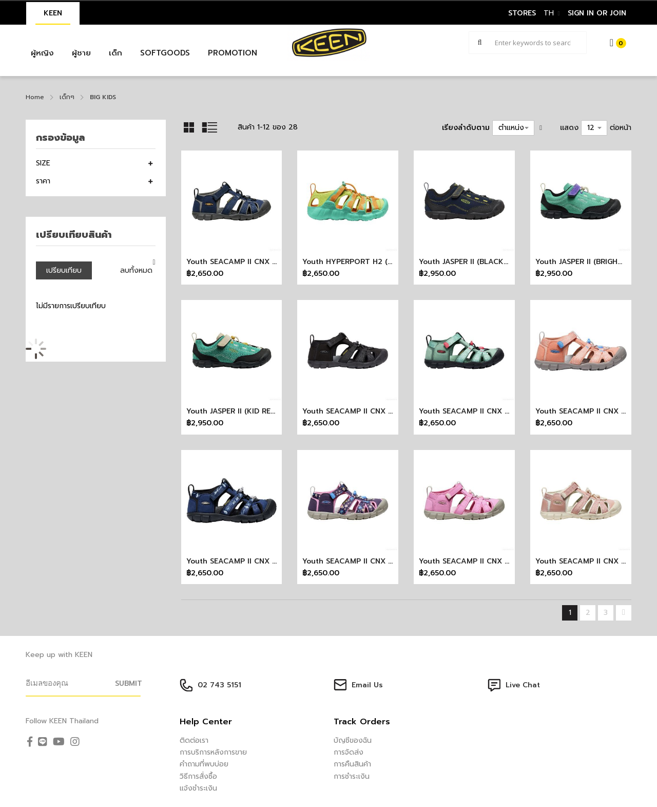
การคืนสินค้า (352, 764)
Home (35, 97)
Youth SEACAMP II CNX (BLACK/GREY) (370, 411)
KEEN (53, 13)
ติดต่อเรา (194, 740)
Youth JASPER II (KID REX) (232, 411)
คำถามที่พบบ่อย (204, 764)
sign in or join (597, 13)
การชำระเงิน (352, 776)
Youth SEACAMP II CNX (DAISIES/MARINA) (377, 561)
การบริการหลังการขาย (213, 752)
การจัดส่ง (348, 752)
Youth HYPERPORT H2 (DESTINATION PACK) (381, 261)
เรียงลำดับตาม (466, 127)
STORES (522, 13)
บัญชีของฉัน (353, 740)
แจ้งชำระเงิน (198, 788)
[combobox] (528, 42)
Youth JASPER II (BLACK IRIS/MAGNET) (487, 261)
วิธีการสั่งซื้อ (198, 776)
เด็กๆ (67, 97)
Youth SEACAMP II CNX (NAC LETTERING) (260, 561)
